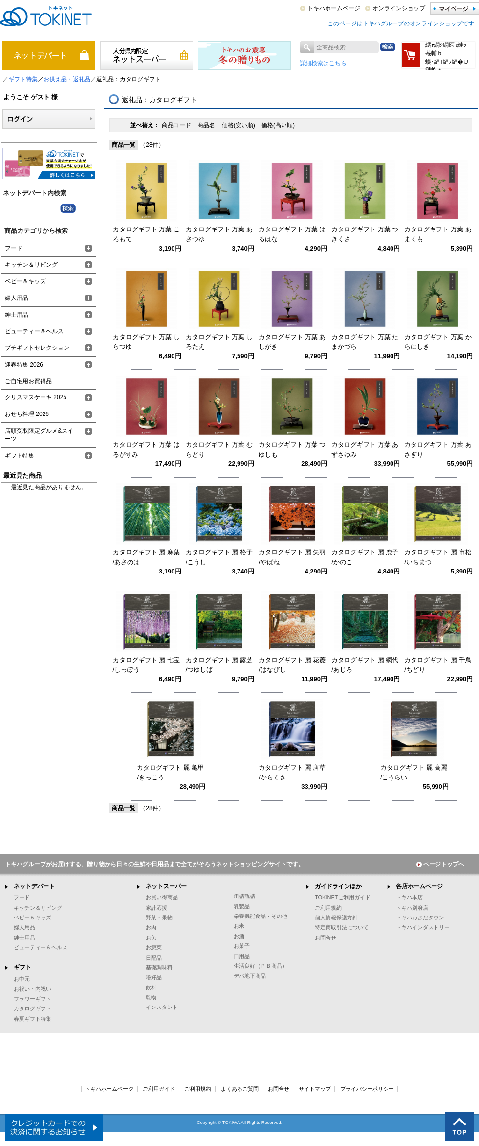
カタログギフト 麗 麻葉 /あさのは (146, 557)
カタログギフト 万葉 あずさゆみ (364, 449)
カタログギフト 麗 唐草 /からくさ (292, 772)
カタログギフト (32, 1008)
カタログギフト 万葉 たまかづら (364, 341)
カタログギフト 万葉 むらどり (219, 449)
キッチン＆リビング (31, 264)
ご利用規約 (328, 908)
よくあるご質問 (240, 1089)
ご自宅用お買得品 (28, 381)
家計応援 (156, 908)
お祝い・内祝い (32, 989)
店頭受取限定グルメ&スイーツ (39, 434)
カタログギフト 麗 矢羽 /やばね (292, 557)
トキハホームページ (333, 8)
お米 (239, 926)
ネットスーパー (166, 886)
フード (13, 248)
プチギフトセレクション (37, 347)
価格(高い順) (278, 125)
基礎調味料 (159, 967)
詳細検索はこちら (323, 63)
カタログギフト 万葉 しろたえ (219, 341)
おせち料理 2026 (27, 414)
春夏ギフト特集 (32, 1019)
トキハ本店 (409, 897)
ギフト (22, 967)
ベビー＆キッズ (25, 281)
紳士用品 (16, 314)
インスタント (162, 1007)
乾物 (151, 997)
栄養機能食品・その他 (260, 916)
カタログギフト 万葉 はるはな (292, 234)
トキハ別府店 (412, 908)
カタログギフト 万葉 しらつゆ (146, 341)
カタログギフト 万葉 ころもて (146, 234)
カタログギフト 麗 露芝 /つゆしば (219, 664)
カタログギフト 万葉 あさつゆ (219, 234)
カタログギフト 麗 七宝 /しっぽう (146, 664)
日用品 (242, 956)
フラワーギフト (32, 999)
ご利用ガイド (159, 1089)
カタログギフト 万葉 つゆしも (292, 449)
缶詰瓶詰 (244, 896)
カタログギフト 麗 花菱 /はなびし (292, 664)
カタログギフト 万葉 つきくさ (364, 234)
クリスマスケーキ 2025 (35, 397)
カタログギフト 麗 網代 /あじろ (364, 664)
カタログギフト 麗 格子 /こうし (219, 557)
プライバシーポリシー (367, 1089)
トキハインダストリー (423, 927)
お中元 (22, 979)
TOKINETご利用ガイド (342, 897)
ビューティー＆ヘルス (34, 331)
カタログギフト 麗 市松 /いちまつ (437, 557)
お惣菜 (154, 947)
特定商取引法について (342, 927)
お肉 (151, 927)
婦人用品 (16, 298)
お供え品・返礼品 (67, 79)
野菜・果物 (159, 917)
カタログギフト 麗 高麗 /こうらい (413, 772)
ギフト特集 (23, 79)
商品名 (207, 125)
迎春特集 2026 (24, 364)
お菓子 (242, 946)
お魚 (151, 937)
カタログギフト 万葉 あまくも (437, 234)
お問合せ (325, 937)
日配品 (154, 958)
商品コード (177, 125)
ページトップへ (440, 864)
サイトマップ (315, 1089)
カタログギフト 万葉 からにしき (437, 341)
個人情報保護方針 (336, 917)
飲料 (151, 987)
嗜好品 (154, 977)
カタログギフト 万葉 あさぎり (437, 449)
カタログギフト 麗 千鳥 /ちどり (437, 664)
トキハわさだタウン (420, 917)
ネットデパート (34, 886)
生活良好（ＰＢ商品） (260, 966)
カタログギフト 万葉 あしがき (292, 341)
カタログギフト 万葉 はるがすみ (146, 449)
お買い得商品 (162, 897)
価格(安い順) (239, 125)
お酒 (239, 936)
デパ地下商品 (250, 976)
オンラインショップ (398, 8)
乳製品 (242, 906)
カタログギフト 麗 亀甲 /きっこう (170, 772)
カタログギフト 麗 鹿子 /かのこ (364, 557)
